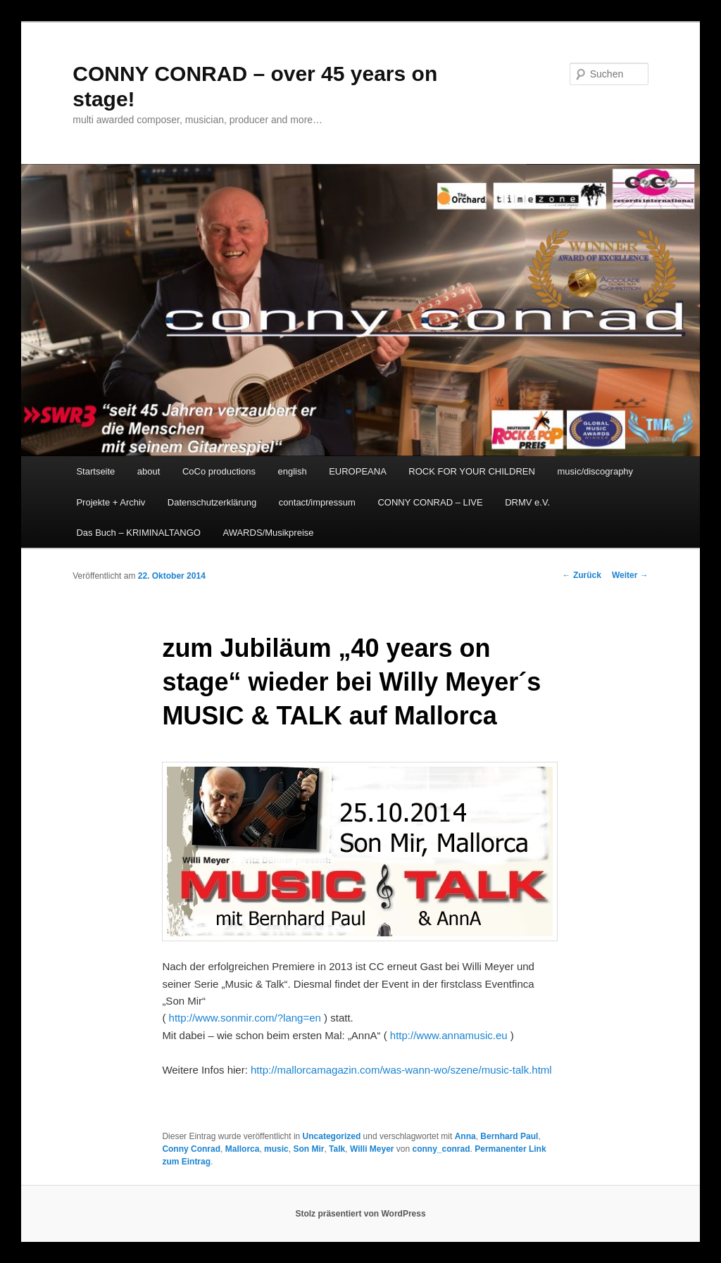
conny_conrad (441, 1149)
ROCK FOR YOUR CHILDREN (471, 471)
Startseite (95, 471)
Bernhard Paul (509, 1136)
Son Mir (308, 1149)
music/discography (595, 471)
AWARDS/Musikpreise (267, 532)
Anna (465, 1136)
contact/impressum (317, 502)
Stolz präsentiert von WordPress (360, 1214)
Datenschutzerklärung (212, 502)
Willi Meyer (372, 1149)
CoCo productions (219, 471)
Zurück (582, 575)
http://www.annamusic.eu (450, 1035)
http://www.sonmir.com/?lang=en (247, 1018)
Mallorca (242, 1149)
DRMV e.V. (527, 502)
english (291, 471)
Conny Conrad (191, 1149)
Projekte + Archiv (110, 502)
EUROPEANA (358, 471)
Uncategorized (332, 1136)
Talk (337, 1149)
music (276, 1149)
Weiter (630, 575)
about (149, 471)
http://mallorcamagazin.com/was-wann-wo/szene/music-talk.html (401, 1070)
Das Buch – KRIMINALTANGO (138, 532)
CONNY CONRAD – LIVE (429, 502)
